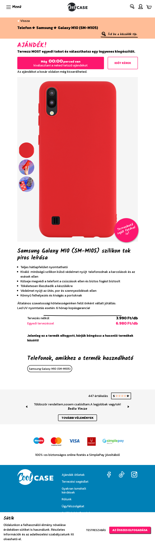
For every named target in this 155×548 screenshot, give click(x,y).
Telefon (24, 27)
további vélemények (77, 418)
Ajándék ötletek (73, 474)
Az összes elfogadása (129, 530)
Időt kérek (122, 63)
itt (72, 534)
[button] (132, 7)
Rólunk (67, 499)
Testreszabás (96, 530)
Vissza (23, 20)
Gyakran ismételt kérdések (74, 490)
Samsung (44, 27)
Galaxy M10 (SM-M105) (78, 27)
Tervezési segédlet (75, 481)
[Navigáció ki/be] (13, 7)
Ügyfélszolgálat (73, 506)
